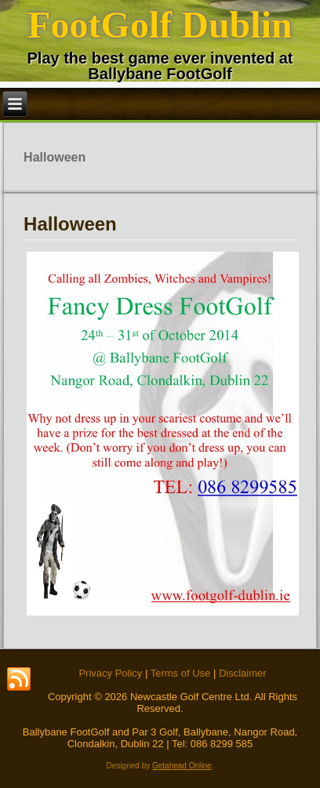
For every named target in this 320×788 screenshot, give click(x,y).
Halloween (70, 223)
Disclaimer (243, 673)
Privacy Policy (110, 673)
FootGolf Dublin (159, 24)
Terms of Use (181, 673)
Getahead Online (182, 765)
